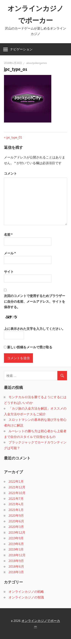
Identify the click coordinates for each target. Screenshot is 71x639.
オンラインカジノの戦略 (26, 592)
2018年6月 (16, 566)
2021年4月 (16, 504)
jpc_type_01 (14, 137)
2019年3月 (16, 549)
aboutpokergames (36, 63)
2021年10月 (17, 493)
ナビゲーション (21, 49)
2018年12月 (17, 555)
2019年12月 (17, 532)
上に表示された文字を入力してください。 (34, 329)
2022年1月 (16, 481)
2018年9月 (16, 561)
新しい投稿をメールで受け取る (29, 347)
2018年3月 (16, 572)
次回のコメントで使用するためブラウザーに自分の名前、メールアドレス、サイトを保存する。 (34, 301)
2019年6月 (16, 544)
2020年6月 (16, 521)
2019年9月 (16, 538)
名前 (8, 234)
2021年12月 (17, 487)
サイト (9, 272)
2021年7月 (16, 499)
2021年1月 (16, 510)
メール (10, 253)
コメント (10, 173)
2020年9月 (16, 515)
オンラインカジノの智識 (26, 597)
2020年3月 (16, 527)
